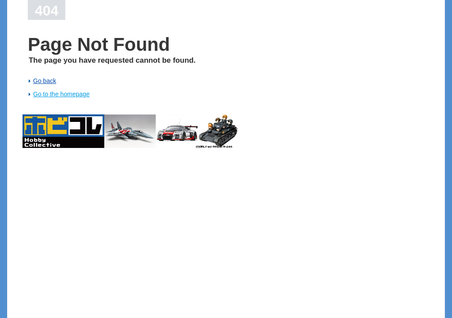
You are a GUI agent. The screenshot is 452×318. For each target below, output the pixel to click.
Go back (44, 80)
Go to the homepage (61, 94)
